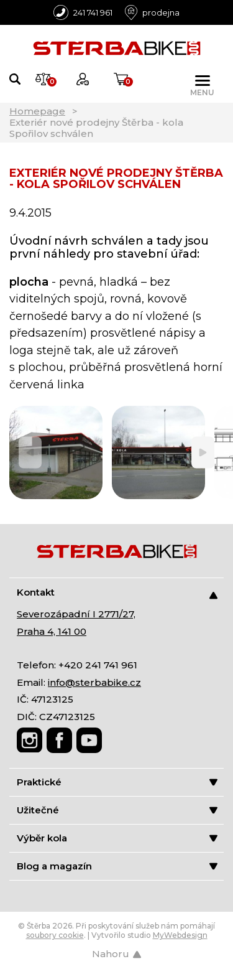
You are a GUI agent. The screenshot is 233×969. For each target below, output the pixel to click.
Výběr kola (117, 838)
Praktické (117, 782)
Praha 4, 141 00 (51, 631)
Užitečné (117, 810)
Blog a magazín (117, 866)
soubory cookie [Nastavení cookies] (55, 935)
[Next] (202, 453)
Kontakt (117, 592)
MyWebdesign (180, 935)
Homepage (37, 111)
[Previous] (30, 453)
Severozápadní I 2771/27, (76, 614)
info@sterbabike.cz (94, 682)
